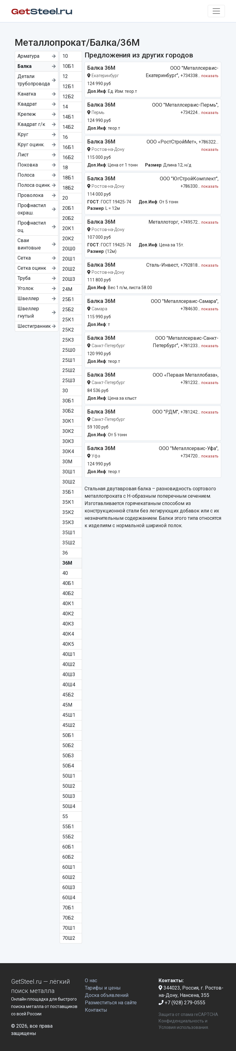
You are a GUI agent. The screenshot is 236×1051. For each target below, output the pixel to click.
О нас (91, 980)
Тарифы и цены (103, 988)
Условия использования (183, 1027)
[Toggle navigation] (216, 11)
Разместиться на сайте (111, 1003)
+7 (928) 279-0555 (182, 1003)
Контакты (96, 1010)
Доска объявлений (106, 995)
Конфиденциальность (181, 1020)
